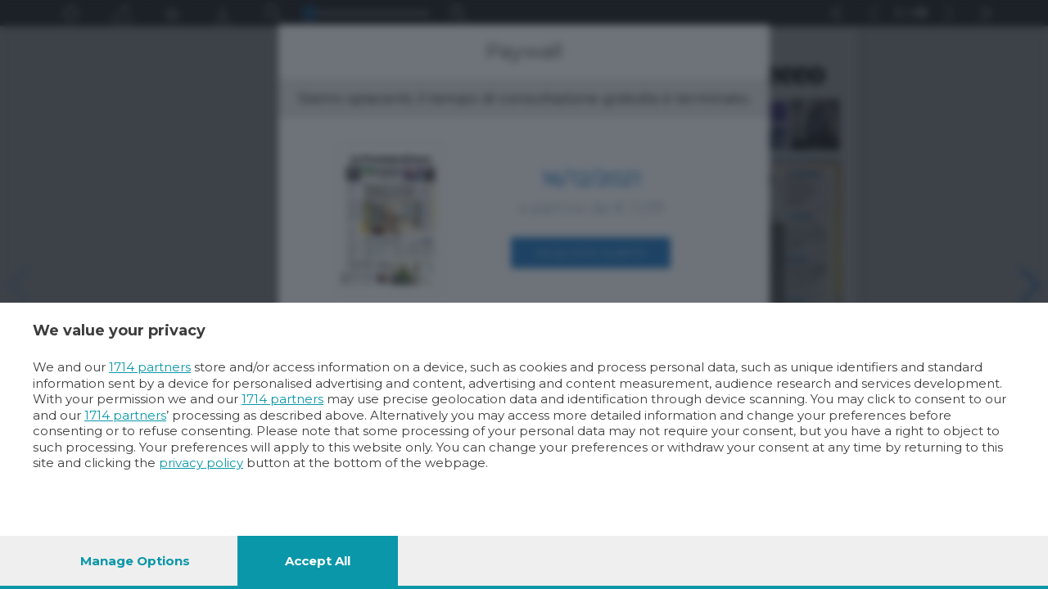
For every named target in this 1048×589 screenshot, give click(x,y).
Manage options (135, 561)
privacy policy (201, 462)
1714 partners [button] (150, 367)
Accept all (317, 561)
